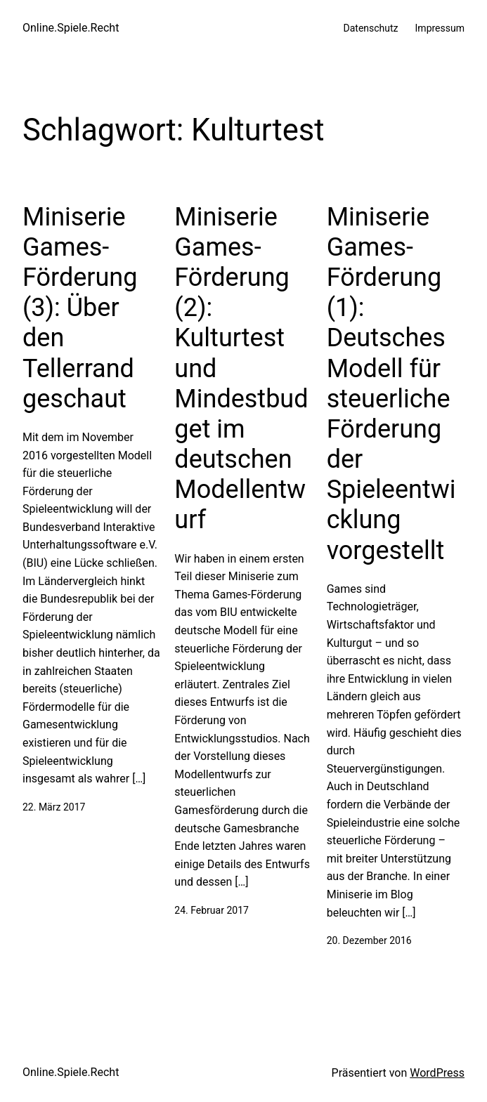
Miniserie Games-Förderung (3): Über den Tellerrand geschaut (79, 308)
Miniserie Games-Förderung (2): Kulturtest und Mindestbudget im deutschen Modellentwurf (241, 368)
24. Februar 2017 (211, 910)
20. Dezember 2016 (369, 940)
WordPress (437, 1073)
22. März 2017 (53, 807)
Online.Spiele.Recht (70, 27)
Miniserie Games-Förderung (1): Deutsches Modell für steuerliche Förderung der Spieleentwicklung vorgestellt (391, 383)
